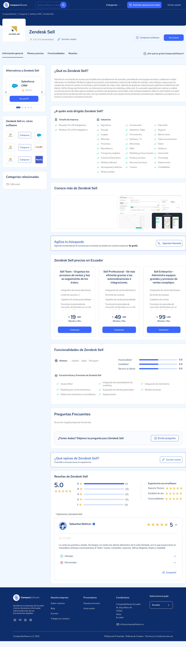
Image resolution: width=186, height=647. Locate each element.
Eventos (54, 613)
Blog (53, 608)
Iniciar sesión (174, 4)
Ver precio (174, 37)
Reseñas (73, 53)
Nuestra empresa (59, 597)
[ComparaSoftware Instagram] (30, 620)
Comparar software (147, 37)
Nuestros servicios (91, 603)
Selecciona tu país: (159, 596)
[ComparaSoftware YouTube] (20, 620)
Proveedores (90, 597)
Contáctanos (122, 597)
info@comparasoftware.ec (130, 624)
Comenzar (75, 329)
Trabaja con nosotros (60, 618)
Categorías (113, 5)
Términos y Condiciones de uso (159, 636)
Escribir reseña (66, 39)
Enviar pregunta (165, 438)
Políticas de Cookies (134, 636)
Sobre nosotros (58, 603)
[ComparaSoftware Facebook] (25, 620)
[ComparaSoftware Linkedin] (15, 620)
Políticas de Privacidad (114, 636)
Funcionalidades (56, 53)
